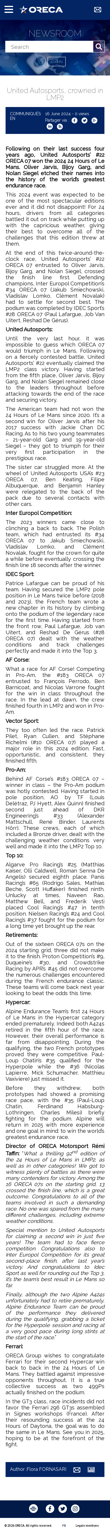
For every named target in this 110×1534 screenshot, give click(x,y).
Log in (56, 62)
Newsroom (55, 33)
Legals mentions (87, 1525)
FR (64, 1525)
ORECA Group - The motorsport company (41, 9)
